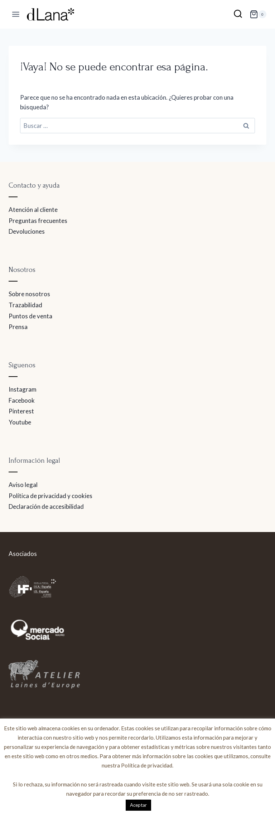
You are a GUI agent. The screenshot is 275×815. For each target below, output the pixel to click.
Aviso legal (23, 484)
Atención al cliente (33, 209)
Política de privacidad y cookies (50, 496)
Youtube (20, 422)
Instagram (23, 389)
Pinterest (21, 411)
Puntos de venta (30, 316)
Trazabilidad (25, 305)
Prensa (18, 327)
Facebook (22, 400)
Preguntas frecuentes (38, 220)
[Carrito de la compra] (258, 14)
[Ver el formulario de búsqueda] (238, 14)
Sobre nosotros (29, 294)
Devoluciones (27, 231)
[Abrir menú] (16, 14)
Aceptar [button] (138, 805)
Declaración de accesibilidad (46, 506)
